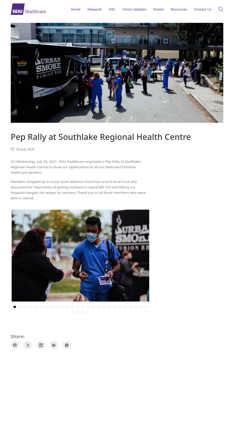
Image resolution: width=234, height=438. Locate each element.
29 (83, 311)
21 (120, 306)
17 (99, 306)
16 (93, 306)
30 (88, 311)
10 (62, 306)
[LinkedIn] (41, 344)
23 (130, 306)
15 (88, 306)
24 (135, 306)
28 (78, 311)
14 (83, 306)
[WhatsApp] (67, 344)
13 (78, 306)
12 (72, 306)
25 (141, 306)
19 (109, 306)
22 (125, 306)
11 (67, 306)
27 (72, 311)
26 (146, 306)
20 (114, 306)
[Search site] (220, 9)
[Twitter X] (28, 344)
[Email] (54, 344)
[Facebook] (15, 344)
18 (104, 306)
